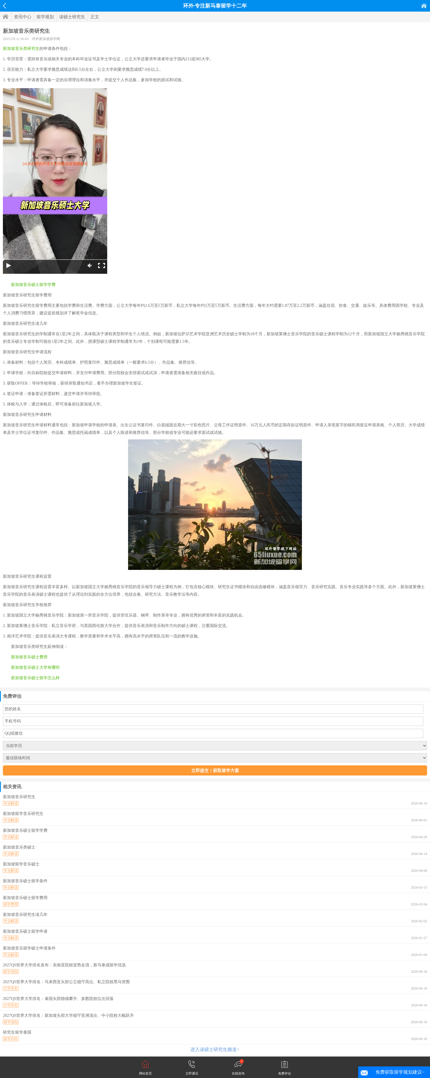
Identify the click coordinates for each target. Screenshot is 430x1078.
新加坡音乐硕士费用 (29, 657)
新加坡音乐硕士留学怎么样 (35, 678)
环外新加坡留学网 (46, 39)
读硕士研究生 (72, 17)
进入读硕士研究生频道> (214, 1049)
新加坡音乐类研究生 (21, 48)
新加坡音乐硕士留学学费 (33, 284)
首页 (424, 5)
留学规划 (45, 17)
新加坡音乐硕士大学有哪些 (35, 667)
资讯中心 (22, 17)
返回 (4, 6)
